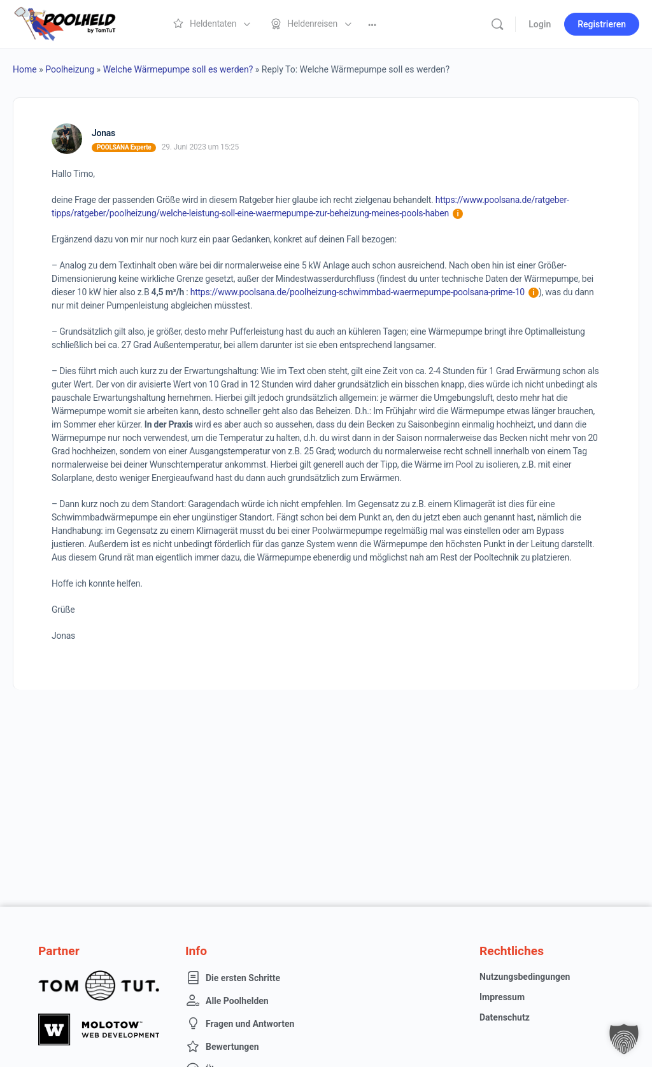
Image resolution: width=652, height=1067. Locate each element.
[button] (624, 1039)
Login (539, 24)
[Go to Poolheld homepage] (76, 23)
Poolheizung (69, 69)
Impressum (502, 997)
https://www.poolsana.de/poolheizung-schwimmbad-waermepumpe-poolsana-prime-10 (364, 292)
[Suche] (497, 24)
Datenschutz (504, 1017)
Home (25, 69)
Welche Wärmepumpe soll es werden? (178, 69)
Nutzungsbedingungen (524, 977)
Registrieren (602, 24)
